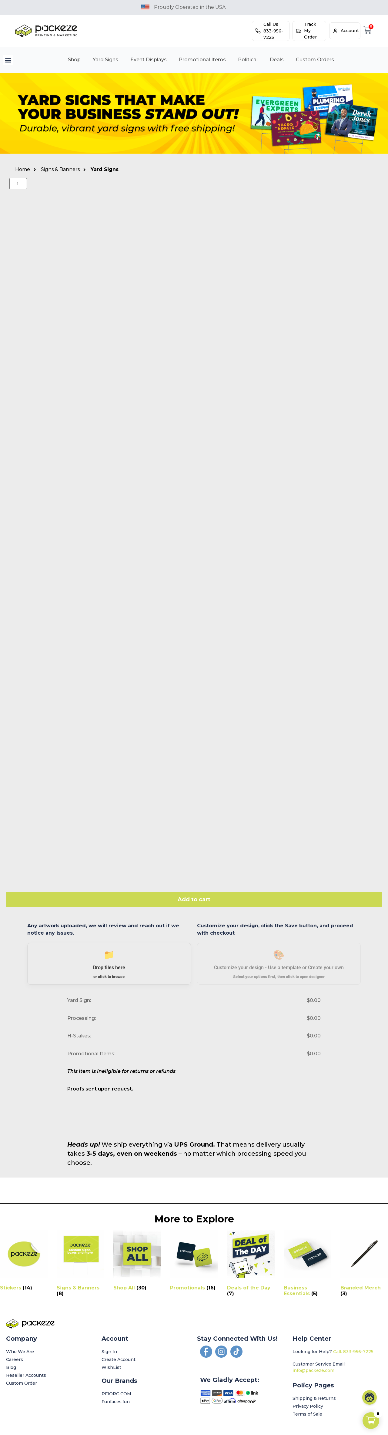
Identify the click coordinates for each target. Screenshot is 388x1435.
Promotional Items (202, 59)
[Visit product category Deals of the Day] (251, 1264)
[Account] (335, 31)
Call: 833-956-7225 (353, 1351)
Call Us (270, 24)
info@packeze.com (313, 1370)
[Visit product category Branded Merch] (364, 1264)
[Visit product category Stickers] (24, 1261)
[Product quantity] (18, 183)
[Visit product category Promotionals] (194, 1261)
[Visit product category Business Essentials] (307, 1264)
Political (248, 59)
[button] (8, 60)
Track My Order (310, 31)
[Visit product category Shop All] (137, 1261)
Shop (74, 59)
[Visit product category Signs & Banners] (80, 1264)
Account (350, 30)
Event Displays (148, 59)
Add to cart (194, 899)
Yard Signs (105, 59)
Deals (277, 59)
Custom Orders (315, 59)
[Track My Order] (298, 31)
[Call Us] (258, 31)
